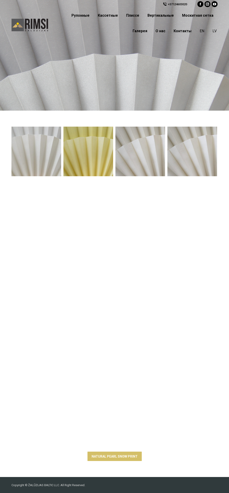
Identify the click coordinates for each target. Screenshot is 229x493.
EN (202, 31)
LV (215, 31)
